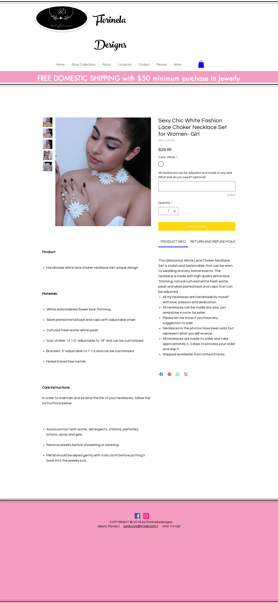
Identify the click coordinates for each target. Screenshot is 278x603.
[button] (201, 64)
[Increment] (175, 211)
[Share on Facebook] (161, 374)
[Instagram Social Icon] (146, 516)
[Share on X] (186, 374)
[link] (173, 241)
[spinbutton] (168, 211)
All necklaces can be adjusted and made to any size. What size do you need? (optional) (195, 175)
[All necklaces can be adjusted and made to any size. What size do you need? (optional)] (197, 186)
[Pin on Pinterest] (169, 374)
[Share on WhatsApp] (177, 374)
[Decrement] (161, 211)
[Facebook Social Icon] (137, 516)
